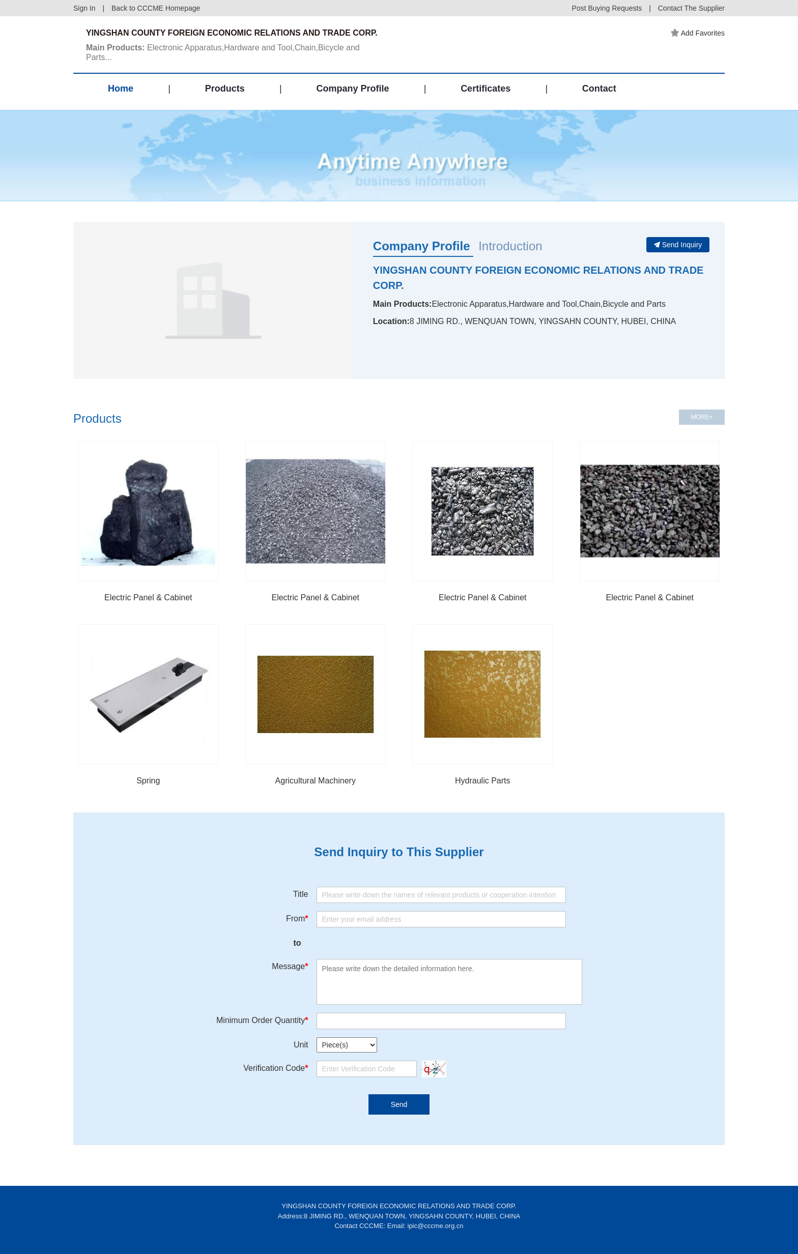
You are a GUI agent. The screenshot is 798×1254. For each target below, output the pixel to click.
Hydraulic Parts (482, 780)
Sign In (84, 8)
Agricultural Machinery (315, 780)
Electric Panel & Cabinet (148, 597)
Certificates (485, 88)
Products (225, 88)
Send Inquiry (678, 245)
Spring (148, 780)
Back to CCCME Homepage (155, 8)
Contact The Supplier (691, 8)
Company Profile (352, 88)
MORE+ (701, 417)
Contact (599, 88)
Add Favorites (698, 33)
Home (120, 88)
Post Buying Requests (607, 8)
